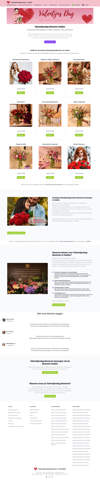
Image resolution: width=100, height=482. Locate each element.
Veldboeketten (38, 5)
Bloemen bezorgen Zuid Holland (59, 432)
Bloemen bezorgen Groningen (59, 412)
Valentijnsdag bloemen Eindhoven (81, 434)
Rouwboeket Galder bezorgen (16, 426)
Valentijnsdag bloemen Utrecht (80, 465)
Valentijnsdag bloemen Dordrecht (81, 432)
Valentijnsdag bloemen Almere (80, 412)
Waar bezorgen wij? (64, 5)
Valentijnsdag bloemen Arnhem (80, 421)
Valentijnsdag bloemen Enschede (81, 437)
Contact (10, 421)
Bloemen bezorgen (50, 396)
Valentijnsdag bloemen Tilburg (80, 462)
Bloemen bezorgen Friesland (58, 410)
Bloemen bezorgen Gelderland (59, 421)
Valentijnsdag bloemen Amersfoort (81, 415)
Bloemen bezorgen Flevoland (58, 423)
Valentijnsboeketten (67, 241)
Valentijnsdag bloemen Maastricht (81, 454)
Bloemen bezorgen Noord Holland (60, 429)
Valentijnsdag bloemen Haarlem (80, 443)
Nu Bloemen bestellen (59, 304)
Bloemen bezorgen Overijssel (58, 418)
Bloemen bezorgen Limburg (58, 440)
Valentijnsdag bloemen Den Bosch (81, 426)
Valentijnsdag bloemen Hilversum (81, 446)
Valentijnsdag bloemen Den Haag (81, 429)
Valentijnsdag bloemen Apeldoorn (81, 418)
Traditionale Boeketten (36, 421)
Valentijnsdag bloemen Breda (80, 423)
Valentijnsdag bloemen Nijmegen (81, 457)
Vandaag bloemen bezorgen (50, 372)
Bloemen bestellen (50, 42)
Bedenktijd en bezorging (14, 418)
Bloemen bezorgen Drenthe (58, 415)
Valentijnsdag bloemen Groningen (81, 440)
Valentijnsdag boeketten (53, 184)
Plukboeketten (53, 5)
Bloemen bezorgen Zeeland (58, 434)
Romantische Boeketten (25, 5)
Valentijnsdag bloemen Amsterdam (81, 410)
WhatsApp (11, 423)
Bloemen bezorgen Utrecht (58, 426)
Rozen (45, 5)
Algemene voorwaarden (14, 412)
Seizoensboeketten (12, 5)
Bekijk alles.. (21, 92)
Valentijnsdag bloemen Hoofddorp (81, 448)
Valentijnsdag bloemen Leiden (80, 451)
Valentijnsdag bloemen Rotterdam (81, 459)
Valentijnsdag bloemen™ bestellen (50, 469)
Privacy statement (13, 415)
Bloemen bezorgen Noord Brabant (60, 437)
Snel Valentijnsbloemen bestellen (16, 233)
